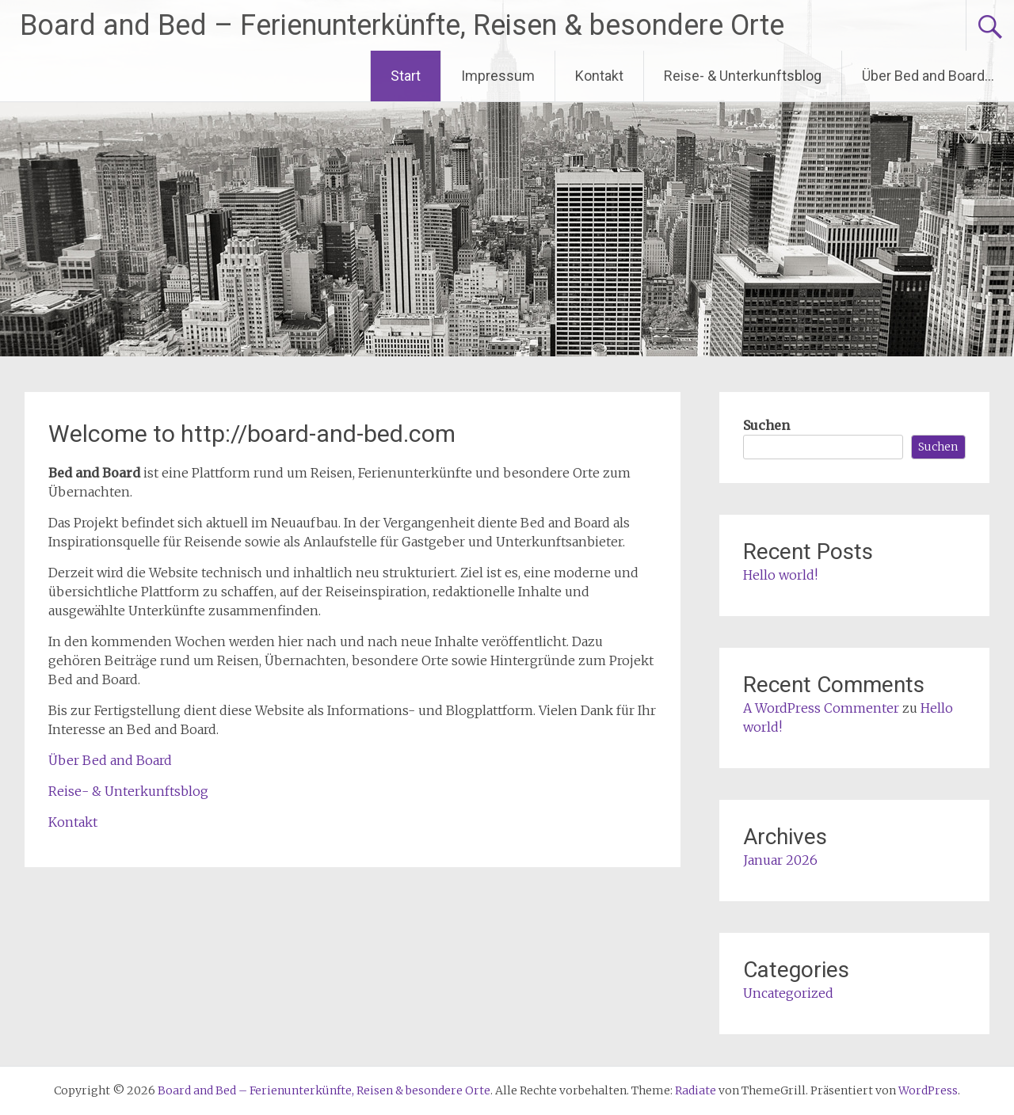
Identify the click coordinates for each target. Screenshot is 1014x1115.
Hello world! (780, 575)
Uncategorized (788, 993)
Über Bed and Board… (928, 75)
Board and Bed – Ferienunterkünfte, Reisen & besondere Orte (402, 25)
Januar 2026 (780, 860)
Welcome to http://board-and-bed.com (252, 433)
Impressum (498, 75)
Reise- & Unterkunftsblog (742, 75)
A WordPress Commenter (821, 708)
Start (406, 75)
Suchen (766, 425)
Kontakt (599, 75)
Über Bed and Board (110, 760)
